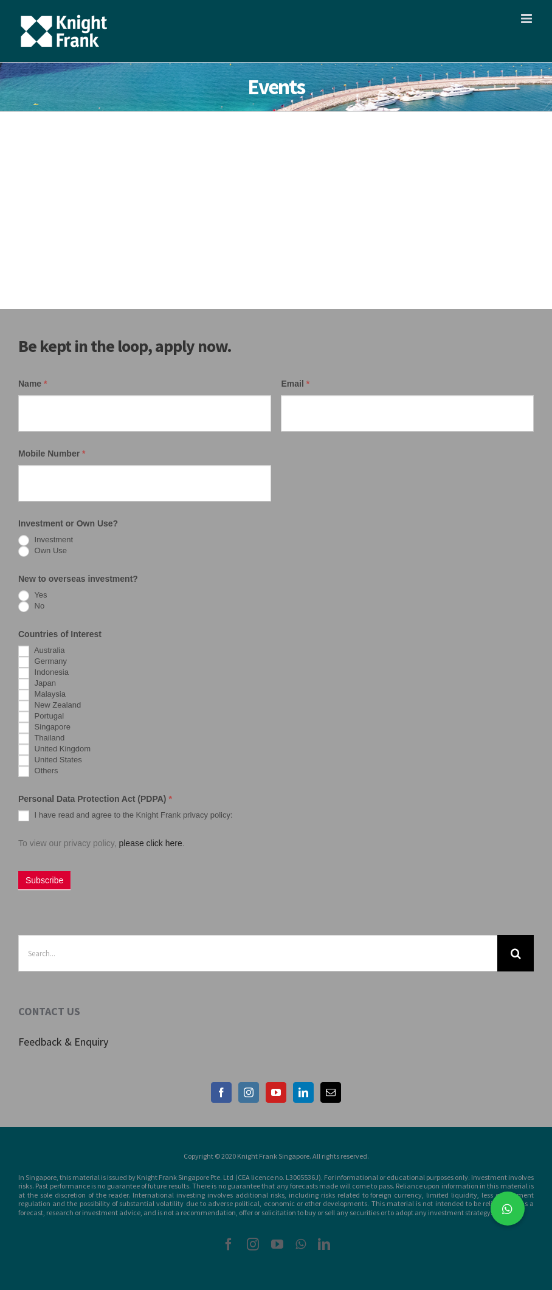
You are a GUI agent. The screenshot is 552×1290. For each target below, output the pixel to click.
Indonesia (43, 672)
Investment (45, 540)
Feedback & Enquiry (63, 1042)
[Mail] (330, 1092)
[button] (508, 1209)
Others (38, 771)
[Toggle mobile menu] (527, 18)
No (31, 606)
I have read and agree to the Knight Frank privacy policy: (125, 815)
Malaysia (42, 694)
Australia (41, 651)
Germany (42, 662)
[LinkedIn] (303, 1092)
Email (295, 383)
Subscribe (44, 880)
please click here (150, 843)
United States (50, 760)
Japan (37, 683)
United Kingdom (54, 749)
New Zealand (49, 705)
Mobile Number (51, 453)
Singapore (44, 727)
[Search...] (257, 953)
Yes (32, 595)
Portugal (41, 716)
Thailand (41, 738)
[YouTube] (276, 1092)
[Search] (515, 953)
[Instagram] (248, 1092)
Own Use (42, 551)
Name (32, 383)
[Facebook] (221, 1092)
